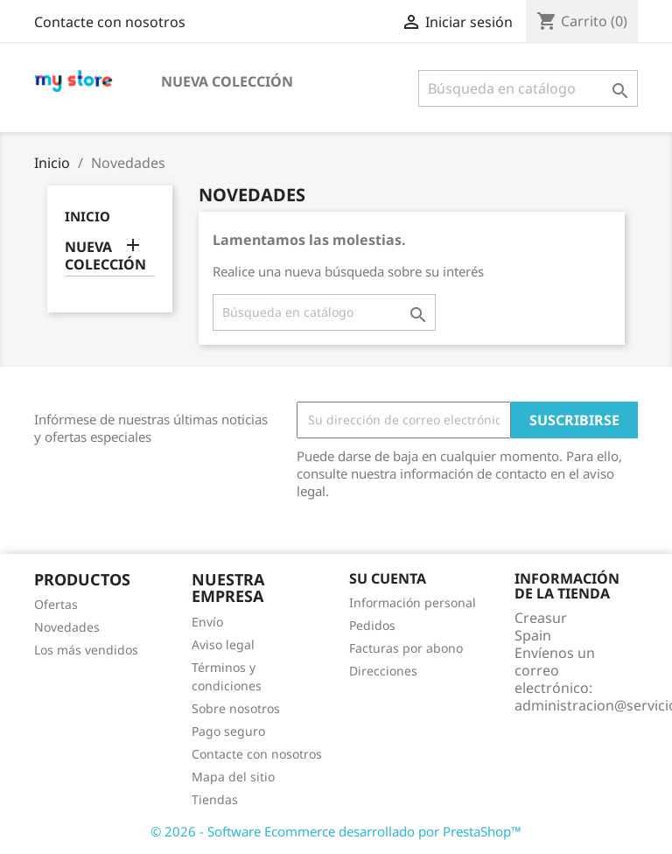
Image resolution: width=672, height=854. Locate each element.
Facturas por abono (406, 648)
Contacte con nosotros (110, 22)
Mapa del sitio (233, 776)
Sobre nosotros (236, 708)
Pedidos (372, 625)
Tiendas (215, 799)
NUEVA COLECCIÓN (227, 81)
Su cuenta (387, 578)
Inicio (87, 216)
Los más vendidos (86, 649)
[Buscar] (528, 88)
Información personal (412, 602)
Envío (207, 621)
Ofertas (56, 604)
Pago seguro (228, 731)
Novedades (67, 627)
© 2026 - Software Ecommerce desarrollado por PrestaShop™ (336, 831)
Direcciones (383, 670)
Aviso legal (223, 644)
